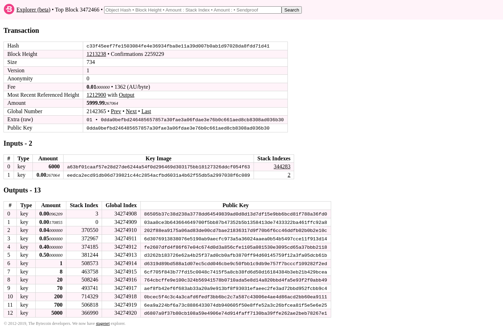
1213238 (96, 54)
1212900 (96, 95)
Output (126, 95)
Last (146, 111)
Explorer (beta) (33, 10)
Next (131, 111)
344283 (282, 166)
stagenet (103, 321)
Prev (116, 111)
